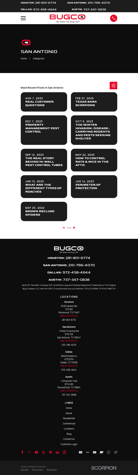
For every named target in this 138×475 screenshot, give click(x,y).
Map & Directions (69, 315)
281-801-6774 (45, 2)
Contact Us (69, 438)
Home (69, 407)
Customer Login (69, 444)
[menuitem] (25, 469)
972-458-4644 (45, 9)
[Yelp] (43, 452)
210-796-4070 (99, 2)
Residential (69, 418)
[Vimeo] (50, 452)
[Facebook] (22, 452)
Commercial (69, 423)
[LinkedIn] (57, 452)
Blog (69, 433)
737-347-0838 (94, 9)
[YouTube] (36, 452)
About (69, 413)
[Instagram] (64, 452)
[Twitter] (29, 452)
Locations (69, 428)
